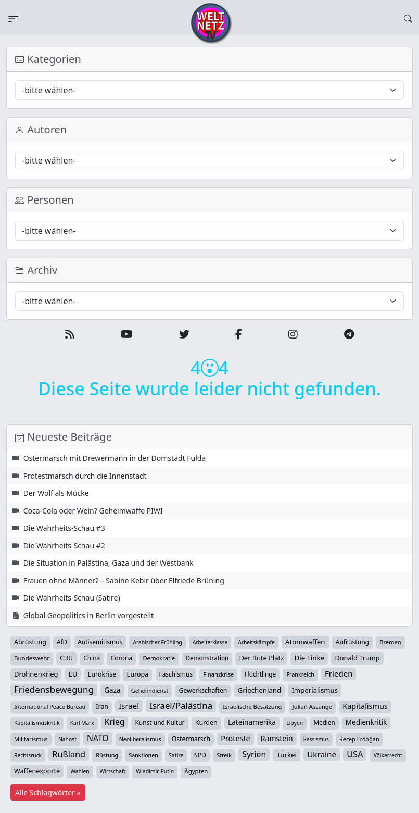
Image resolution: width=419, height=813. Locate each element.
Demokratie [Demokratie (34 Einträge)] (159, 658)
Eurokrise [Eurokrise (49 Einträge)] (102, 674)
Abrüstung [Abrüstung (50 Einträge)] (30, 641)
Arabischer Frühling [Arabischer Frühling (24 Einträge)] (157, 642)
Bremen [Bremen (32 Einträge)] (390, 642)
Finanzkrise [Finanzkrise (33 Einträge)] (218, 674)
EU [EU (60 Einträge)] (73, 674)
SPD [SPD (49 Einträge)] (200, 755)
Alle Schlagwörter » (48, 792)
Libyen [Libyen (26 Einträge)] (294, 723)
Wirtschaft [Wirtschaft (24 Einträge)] (112, 771)
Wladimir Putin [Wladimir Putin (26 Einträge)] (155, 771)
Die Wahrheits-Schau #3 (64, 528)
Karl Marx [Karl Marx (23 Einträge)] (82, 723)
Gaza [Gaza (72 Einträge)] (112, 690)
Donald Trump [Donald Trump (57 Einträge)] (357, 657)
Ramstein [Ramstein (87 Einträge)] (277, 738)
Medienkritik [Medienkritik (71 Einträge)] (366, 722)
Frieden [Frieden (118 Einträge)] (338, 673)
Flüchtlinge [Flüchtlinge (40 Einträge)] (260, 674)
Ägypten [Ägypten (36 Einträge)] (196, 771)
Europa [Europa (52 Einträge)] (137, 674)
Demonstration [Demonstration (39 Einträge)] (207, 658)
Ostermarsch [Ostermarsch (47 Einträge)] (191, 738)
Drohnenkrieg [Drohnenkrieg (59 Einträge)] (36, 674)
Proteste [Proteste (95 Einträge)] (235, 738)
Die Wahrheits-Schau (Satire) (71, 598)
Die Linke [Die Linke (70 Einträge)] (309, 657)
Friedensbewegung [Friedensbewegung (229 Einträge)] (54, 689)
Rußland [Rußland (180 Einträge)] (68, 754)
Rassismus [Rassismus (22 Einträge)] (316, 739)
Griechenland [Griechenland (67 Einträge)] (260, 690)
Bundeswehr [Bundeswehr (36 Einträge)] (31, 658)
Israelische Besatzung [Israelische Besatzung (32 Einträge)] (252, 706)
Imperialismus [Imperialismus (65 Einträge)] (314, 690)
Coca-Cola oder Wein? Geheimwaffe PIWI (93, 511)
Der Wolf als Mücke (56, 493)
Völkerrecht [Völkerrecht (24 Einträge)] (388, 755)
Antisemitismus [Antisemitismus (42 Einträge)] (100, 641)
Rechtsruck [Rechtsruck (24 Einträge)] (28, 755)
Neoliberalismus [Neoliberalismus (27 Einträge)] (140, 739)
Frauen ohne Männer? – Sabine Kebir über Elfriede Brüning (123, 580)
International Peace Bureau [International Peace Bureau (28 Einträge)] (49, 706)
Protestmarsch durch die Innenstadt (85, 476)
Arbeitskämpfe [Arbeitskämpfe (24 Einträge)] (256, 642)
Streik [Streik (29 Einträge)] (224, 755)
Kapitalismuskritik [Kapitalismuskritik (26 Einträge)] (37, 723)
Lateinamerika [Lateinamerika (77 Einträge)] (252, 722)
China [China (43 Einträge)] (91, 658)
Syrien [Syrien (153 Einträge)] (254, 754)
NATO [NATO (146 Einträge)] (97, 738)
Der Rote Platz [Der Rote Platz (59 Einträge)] (261, 657)
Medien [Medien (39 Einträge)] (324, 723)
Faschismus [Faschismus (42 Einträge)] (176, 674)
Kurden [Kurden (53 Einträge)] (206, 722)
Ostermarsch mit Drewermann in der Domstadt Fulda (114, 458)
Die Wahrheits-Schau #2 (64, 546)
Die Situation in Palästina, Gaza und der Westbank (108, 563)
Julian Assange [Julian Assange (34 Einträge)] (313, 706)
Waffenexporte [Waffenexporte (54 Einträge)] (37, 771)
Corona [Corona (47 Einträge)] (121, 658)
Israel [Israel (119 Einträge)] (129, 706)
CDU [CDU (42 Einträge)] (66, 658)
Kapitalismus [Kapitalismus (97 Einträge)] (364, 706)
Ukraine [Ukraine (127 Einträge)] (321, 754)
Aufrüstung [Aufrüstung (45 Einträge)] (352, 641)
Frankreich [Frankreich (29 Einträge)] (300, 674)
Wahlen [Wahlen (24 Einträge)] (79, 771)
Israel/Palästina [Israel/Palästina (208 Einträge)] (180, 705)
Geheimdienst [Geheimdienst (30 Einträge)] (150, 690)
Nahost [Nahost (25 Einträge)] (67, 739)
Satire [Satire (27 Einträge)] (176, 755)
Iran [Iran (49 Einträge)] (102, 706)
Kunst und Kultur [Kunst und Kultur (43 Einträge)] (159, 722)
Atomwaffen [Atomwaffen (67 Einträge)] (305, 641)
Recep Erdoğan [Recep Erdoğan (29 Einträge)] (359, 739)
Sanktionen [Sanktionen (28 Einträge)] (143, 755)
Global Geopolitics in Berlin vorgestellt (88, 615)
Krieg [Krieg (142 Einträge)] (115, 722)
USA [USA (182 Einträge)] (355, 754)
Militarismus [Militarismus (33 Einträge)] (31, 739)
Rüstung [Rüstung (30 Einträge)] (107, 755)
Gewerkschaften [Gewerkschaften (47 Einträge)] (203, 690)
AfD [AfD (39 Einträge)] (62, 642)
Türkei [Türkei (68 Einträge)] (286, 754)
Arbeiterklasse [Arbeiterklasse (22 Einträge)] (210, 642)
